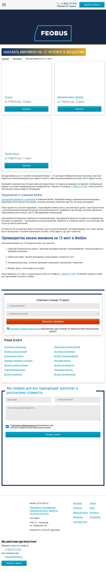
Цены (92, 508)
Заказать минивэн (53, 321)
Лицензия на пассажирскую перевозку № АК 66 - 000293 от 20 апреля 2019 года (44, 510)
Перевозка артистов (63, 370)
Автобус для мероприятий (66, 356)
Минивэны (78, 517)
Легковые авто (80, 522)
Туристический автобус (14, 370)
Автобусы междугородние (16, 365)
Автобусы (77, 508)
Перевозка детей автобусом (67, 347)
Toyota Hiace (12, 154)
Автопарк (77, 503)
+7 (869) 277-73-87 (69, 3)
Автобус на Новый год (64, 365)
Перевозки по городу (13, 356)
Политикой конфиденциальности (25, 329)
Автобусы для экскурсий (15, 351)
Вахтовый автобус (62, 360)
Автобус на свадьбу (13, 374)
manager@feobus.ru (14, 556)
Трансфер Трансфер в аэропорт (18, 360)
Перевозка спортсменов (15, 347)
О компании (95, 517)
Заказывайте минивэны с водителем (18, 199)
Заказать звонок (92, 4)
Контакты (94, 512)
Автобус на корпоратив (64, 374)
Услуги (93, 503)
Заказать (26, 109)
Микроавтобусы (80, 512)
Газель (9, 97)
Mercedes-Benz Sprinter (70, 97)
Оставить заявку (53, 434)
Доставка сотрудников (64, 351)
